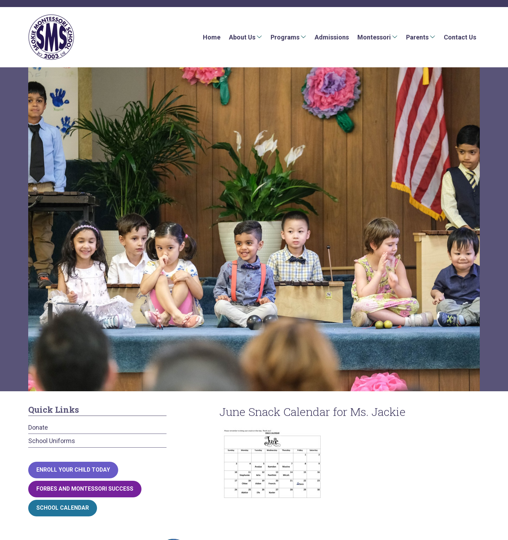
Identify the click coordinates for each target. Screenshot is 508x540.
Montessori (374, 37)
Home (211, 37)
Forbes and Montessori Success (84, 488)
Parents (417, 37)
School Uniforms (51, 440)
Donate (38, 427)
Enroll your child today (73, 469)
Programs (285, 37)
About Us (242, 37)
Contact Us (460, 37)
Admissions (332, 37)
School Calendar (62, 507)
